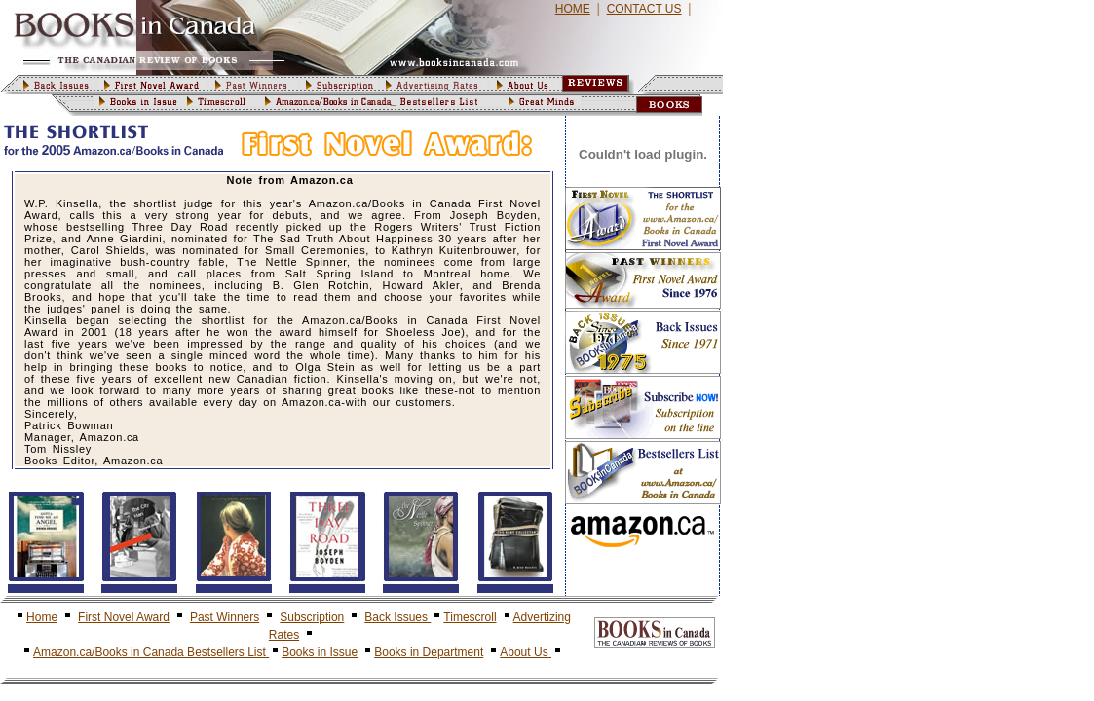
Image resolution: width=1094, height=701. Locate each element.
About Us (525, 652)
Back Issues (397, 617)
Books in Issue (320, 652)
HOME (572, 9)
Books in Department (428, 652)
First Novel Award (124, 617)
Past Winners (224, 617)
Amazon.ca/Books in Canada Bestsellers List (151, 652)
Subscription (312, 617)
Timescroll (469, 617)
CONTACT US (644, 9)
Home (41, 617)
